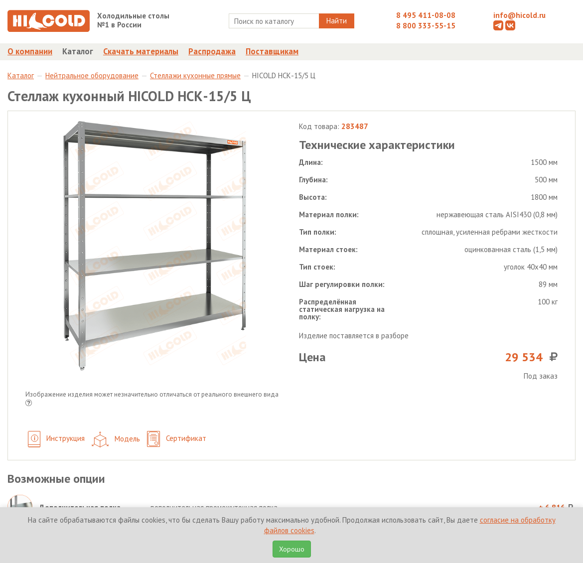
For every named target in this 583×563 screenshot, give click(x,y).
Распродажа (212, 51)
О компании (29, 51)
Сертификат (176, 439)
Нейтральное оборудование (92, 75)
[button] (28, 404)
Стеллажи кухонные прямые (195, 75)
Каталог (77, 51)
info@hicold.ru (519, 15)
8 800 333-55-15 (425, 25)
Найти (336, 20)
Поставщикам (272, 51)
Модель (116, 439)
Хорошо (291, 549)
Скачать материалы (140, 51)
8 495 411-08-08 (425, 15)
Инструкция (56, 439)
